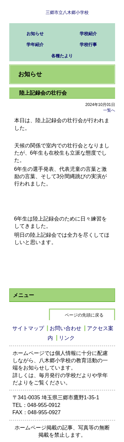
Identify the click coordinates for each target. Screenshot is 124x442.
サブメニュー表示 (103, 11)
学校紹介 (88, 33)
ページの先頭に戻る (84, 315)
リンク (67, 338)
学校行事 (88, 44)
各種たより (62, 55)
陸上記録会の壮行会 (43, 93)
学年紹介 (35, 44)
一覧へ (109, 110)
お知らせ (35, 33)
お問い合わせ (65, 328)
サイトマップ (28, 328)
